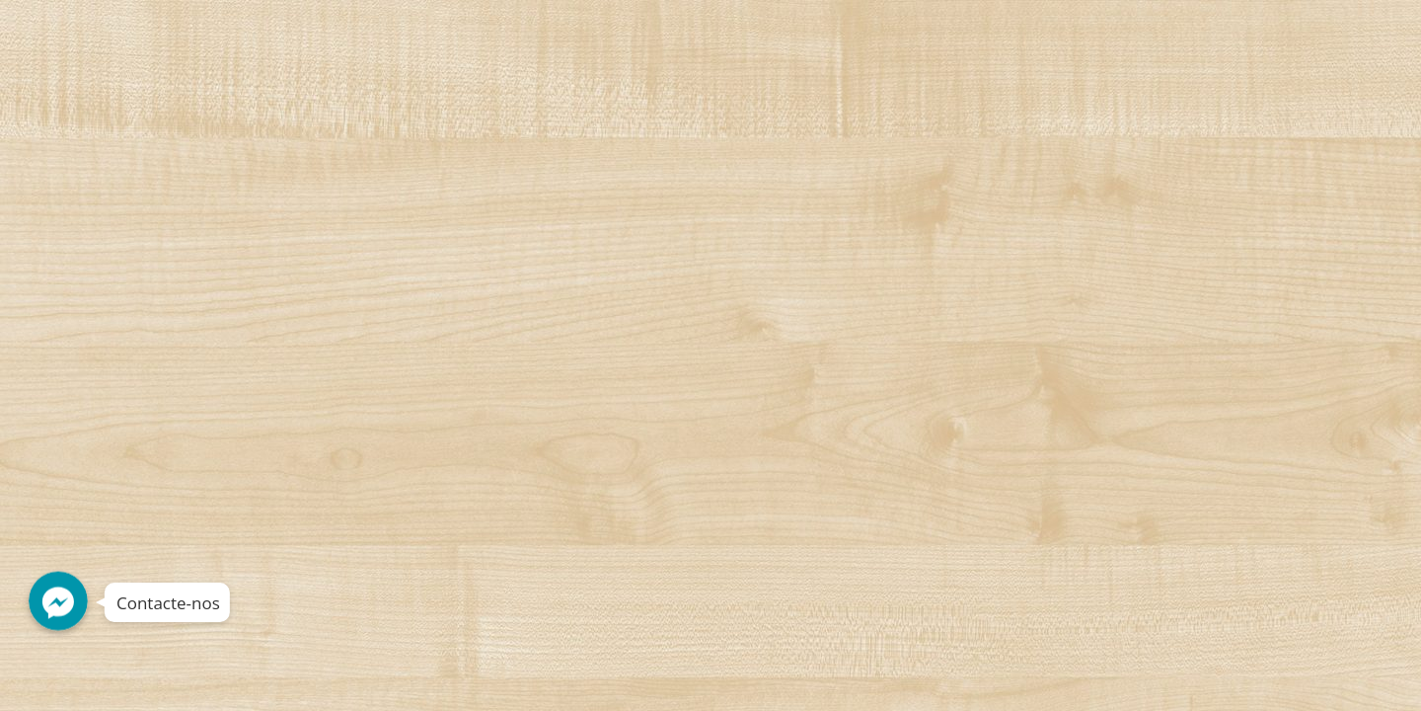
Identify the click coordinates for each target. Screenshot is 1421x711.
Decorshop (178, 36)
